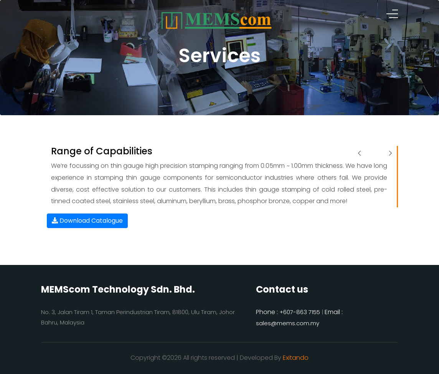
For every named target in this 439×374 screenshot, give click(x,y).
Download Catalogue (87, 220)
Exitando (296, 357)
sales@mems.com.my (287, 323)
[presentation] (359, 153)
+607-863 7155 (299, 312)
